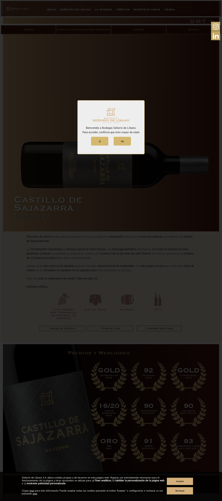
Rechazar (179, 490)
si (100, 141)
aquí (35, 493)
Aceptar (180, 481)
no (122, 141)
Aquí (32, 490)
